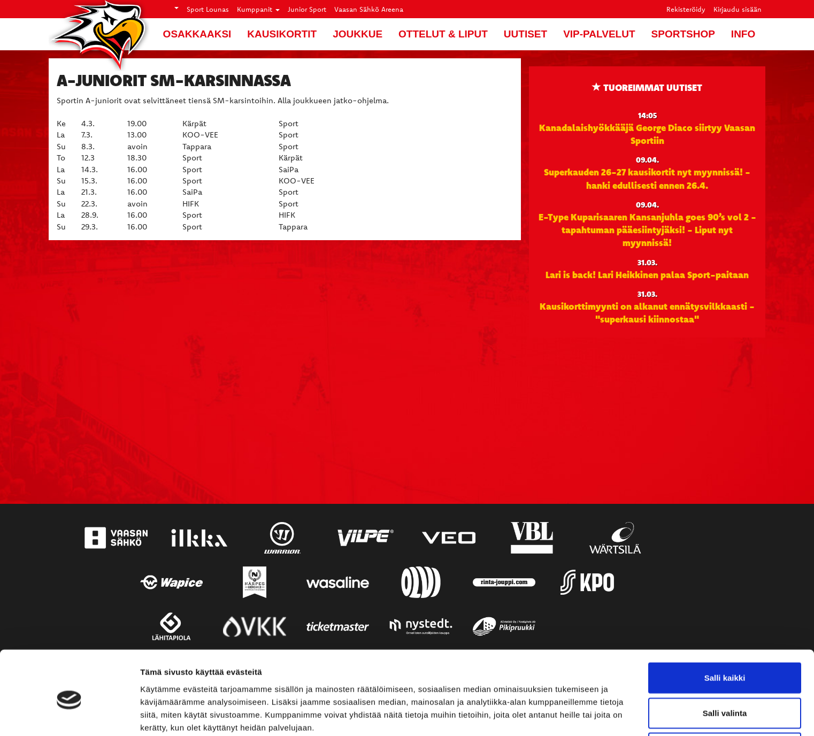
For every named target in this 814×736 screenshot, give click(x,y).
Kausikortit (282, 34)
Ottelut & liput (443, 34)
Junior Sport (307, 9)
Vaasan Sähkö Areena (368, 9)
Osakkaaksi (197, 34)
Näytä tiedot (572, 714)
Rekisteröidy (685, 9)
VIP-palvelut (599, 34)
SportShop (683, 34)
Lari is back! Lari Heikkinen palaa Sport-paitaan (647, 274)
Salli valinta (725, 666)
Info (743, 34)
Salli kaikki (725, 630)
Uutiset (525, 34)
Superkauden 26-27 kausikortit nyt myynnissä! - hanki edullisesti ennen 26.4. (647, 178)
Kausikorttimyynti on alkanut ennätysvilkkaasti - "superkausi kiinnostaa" (647, 312)
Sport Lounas (208, 9)
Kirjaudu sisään (737, 9)
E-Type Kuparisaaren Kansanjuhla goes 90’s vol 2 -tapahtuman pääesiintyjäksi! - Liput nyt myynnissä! (647, 230)
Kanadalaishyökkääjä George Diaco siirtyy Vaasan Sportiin (647, 133)
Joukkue (357, 34)
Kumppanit (258, 9)
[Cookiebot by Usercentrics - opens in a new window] (69, 715)
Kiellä (724, 701)
